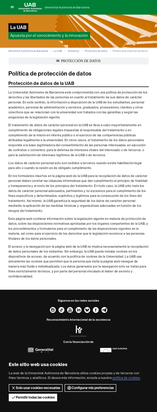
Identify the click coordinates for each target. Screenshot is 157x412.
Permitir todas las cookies (33, 397)
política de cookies (126, 378)
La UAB (58, 51)
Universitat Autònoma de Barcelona (67, 7)
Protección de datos (96, 51)
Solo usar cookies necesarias (35, 388)
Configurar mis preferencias (90, 388)
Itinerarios (73, 51)
